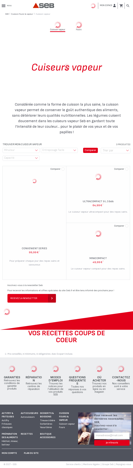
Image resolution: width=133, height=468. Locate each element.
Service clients (73, 464)
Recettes (27, 433)
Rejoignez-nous (123, 464)
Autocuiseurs (29, 413)
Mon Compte (9, 453)
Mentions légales (91, 464)
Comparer (55, 168)
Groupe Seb (108, 464)
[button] (108, 5)
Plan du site (31, 453)
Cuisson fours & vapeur (64, 417)
